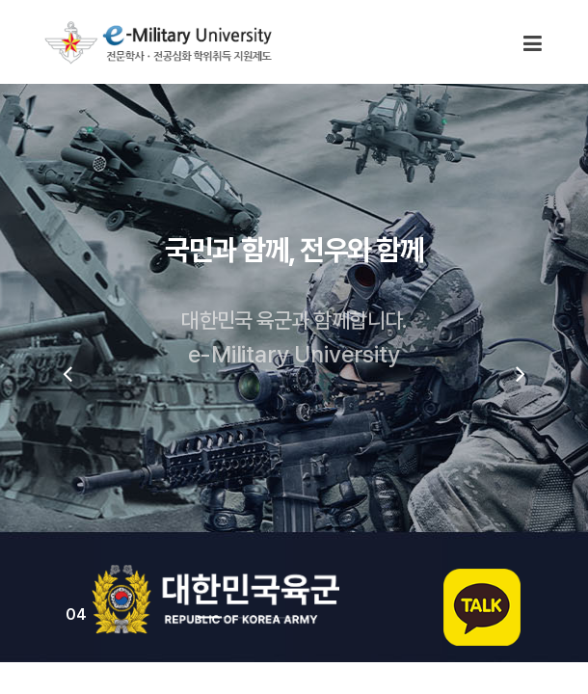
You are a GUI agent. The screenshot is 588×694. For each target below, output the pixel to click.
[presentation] (67, 373)
